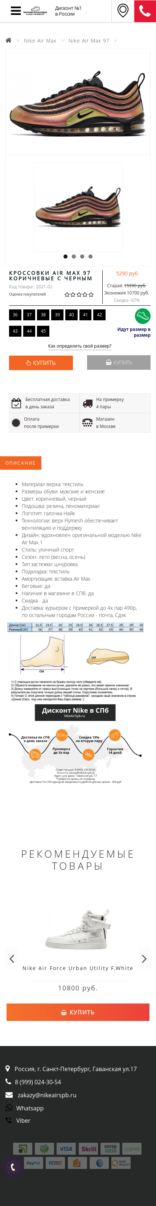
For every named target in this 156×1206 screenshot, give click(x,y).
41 (85, 315)
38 (43, 315)
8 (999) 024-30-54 (38, 1082)
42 (99, 315)
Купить (119, 362)
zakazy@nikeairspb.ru (47, 1095)
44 (29, 331)
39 (57, 315)
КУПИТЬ (44, 362)
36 (15, 315)
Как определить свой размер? (80, 346)
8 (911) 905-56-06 (145, 11)
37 (29, 315)
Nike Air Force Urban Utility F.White (78, 968)
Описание (20, 463)
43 (15, 331)
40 (71, 315)
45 (43, 331)
